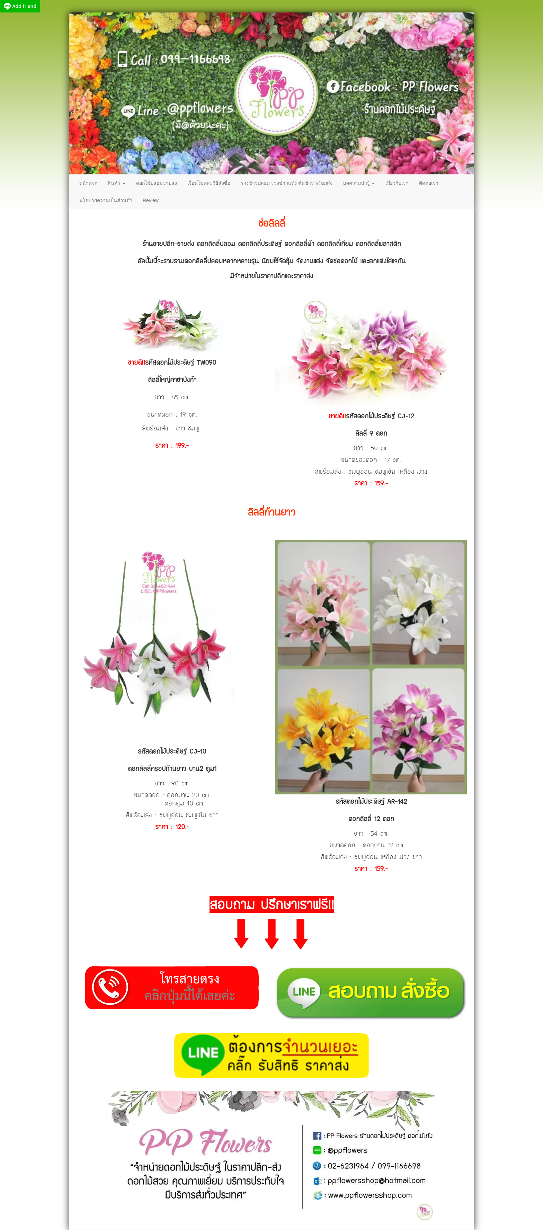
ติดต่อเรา (428, 183)
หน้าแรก (88, 183)
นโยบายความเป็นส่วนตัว (105, 200)
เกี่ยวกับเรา (397, 183)
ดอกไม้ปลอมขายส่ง (156, 183)
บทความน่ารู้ (359, 183)
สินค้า (117, 183)
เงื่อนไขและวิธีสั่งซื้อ (208, 183)
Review (151, 200)
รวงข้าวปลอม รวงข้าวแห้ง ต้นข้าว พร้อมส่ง (286, 183)
